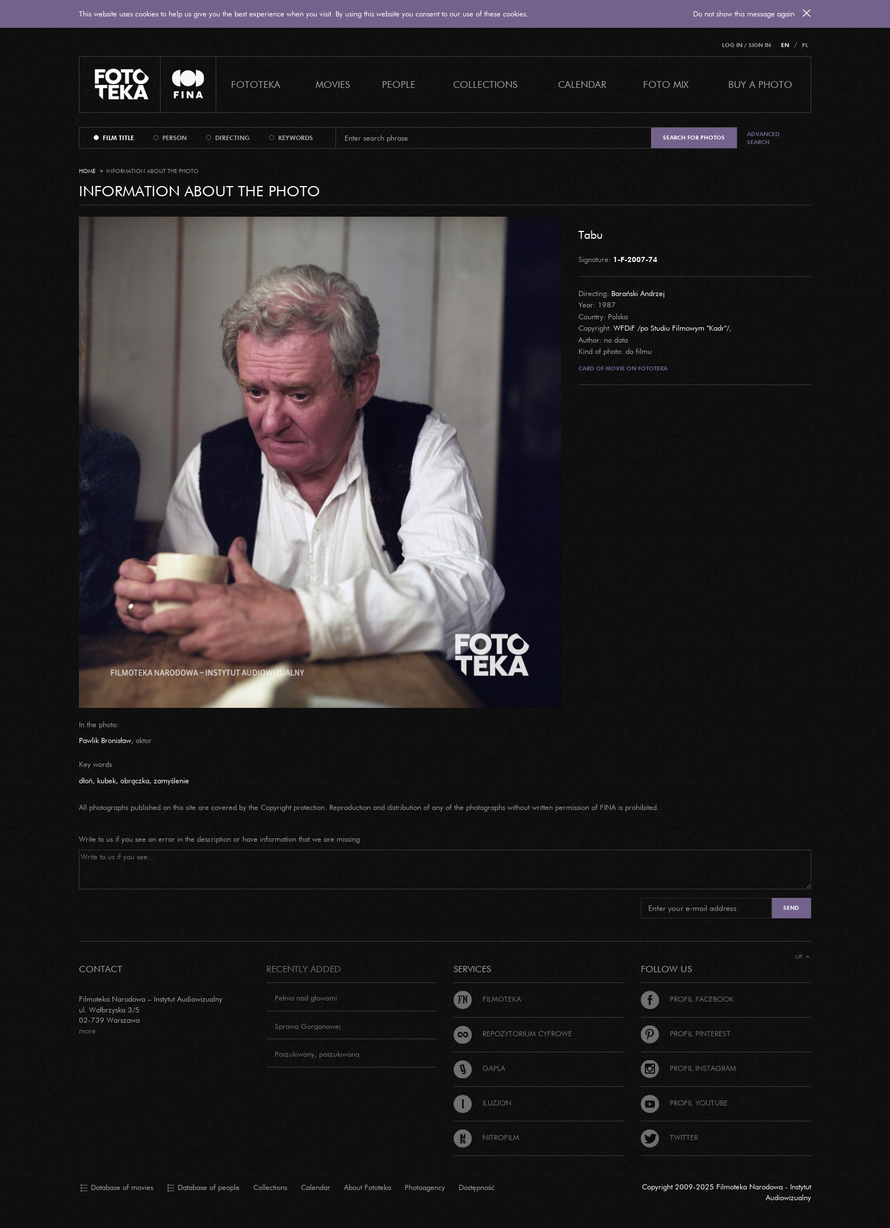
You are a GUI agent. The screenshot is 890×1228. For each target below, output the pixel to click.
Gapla (479, 1068)
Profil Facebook (687, 998)
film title (118, 138)
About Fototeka (367, 1187)
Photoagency (425, 1187)
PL (805, 45)
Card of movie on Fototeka (622, 368)
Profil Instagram (688, 1068)
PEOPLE (398, 84)
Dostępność (476, 1187)
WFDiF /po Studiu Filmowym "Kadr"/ (671, 327)
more (87, 1030)
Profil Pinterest (686, 1033)
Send (791, 907)
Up (802, 956)
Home (87, 171)
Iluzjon (482, 1102)
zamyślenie (171, 780)
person (174, 138)
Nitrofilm (486, 1137)
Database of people (203, 1188)
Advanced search (763, 138)
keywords (295, 138)
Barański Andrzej (638, 293)
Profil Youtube (684, 1102)
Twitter (669, 1137)
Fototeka (255, 84)
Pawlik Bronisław (105, 740)
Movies (333, 84)
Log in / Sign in (746, 45)
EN (785, 45)
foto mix (666, 84)
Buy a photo (760, 84)
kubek (106, 780)
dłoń (86, 780)
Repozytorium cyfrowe (513, 1033)
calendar (582, 84)
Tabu (590, 234)
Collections (270, 1187)
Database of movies (116, 1188)
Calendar (315, 1187)
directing (232, 138)
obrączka (134, 780)
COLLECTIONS (485, 84)
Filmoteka (487, 998)
